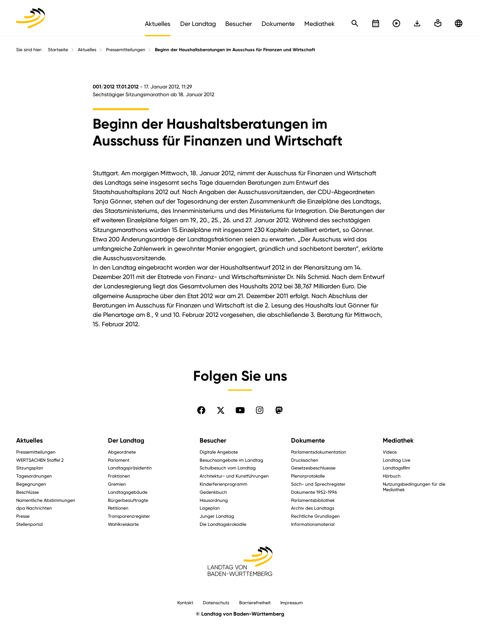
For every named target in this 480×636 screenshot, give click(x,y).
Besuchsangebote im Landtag (231, 460)
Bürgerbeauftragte (128, 500)
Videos (390, 452)
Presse (22, 516)
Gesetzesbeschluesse (313, 467)
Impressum (291, 602)
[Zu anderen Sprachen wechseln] (458, 23)
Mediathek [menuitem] (319, 24)
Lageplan (210, 508)
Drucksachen (304, 460)
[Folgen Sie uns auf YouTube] (240, 410)
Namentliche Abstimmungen (45, 500)
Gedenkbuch (213, 492)
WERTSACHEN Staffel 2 (40, 460)
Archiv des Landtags (312, 508)
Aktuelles (87, 49)
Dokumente (308, 440)
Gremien (117, 484)
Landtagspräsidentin (130, 467)
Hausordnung (214, 500)
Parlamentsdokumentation (318, 452)
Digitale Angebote (219, 452)
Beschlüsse (27, 492)
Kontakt (185, 602)
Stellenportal (29, 524)
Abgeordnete (122, 452)
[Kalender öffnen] (375, 23)
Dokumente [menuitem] (278, 24)
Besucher (213, 440)
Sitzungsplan (29, 467)
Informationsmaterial (312, 524)
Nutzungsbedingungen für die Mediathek (414, 486)
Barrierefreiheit (255, 602)
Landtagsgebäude (127, 492)
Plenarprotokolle (308, 476)
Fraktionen (119, 476)
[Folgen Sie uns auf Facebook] (201, 410)
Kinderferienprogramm (223, 484)
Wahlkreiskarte (123, 524)
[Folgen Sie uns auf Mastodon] (279, 410)
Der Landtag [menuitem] (198, 24)
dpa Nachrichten (34, 508)
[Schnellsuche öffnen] (355, 23)
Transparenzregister (129, 516)
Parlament (118, 460)
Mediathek (398, 440)
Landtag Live (396, 460)
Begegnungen (31, 484)
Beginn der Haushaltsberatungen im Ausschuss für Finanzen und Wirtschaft (235, 49)
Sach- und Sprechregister (318, 484)
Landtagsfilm (396, 467)
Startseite (58, 49)
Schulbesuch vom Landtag (228, 467)
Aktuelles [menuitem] (157, 24)
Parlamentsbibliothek (313, 500)
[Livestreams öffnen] (396, 23)
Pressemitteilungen (125, 49)
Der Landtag (126, 440)
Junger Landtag (217, 516)
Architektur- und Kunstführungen (234, 476)
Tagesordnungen (34, 476)
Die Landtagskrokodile (223, 524)
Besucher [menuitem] (238, 24)
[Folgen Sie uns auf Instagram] (259, 410)
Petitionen (118, 508)
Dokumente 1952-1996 (314, 492)
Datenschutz (216, 602)
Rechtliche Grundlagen (315, 516)
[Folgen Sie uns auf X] (221, 410)
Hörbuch (392, 476)
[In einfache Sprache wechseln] (417, 23)
